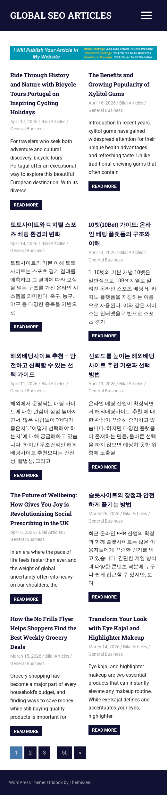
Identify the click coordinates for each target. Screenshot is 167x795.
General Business (27, 128)
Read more (26, 204)
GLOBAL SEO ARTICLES (61, 15)
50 (65, 753)
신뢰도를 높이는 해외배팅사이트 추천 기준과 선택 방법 (121, 365)
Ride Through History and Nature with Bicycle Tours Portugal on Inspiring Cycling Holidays (43, 93)
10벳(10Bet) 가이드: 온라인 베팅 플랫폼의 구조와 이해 (119, 234)
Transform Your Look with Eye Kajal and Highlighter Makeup (117, 628)
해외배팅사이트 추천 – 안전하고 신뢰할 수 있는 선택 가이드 (43, 365)
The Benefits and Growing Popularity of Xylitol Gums (118, 84)
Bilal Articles (53, 121)
